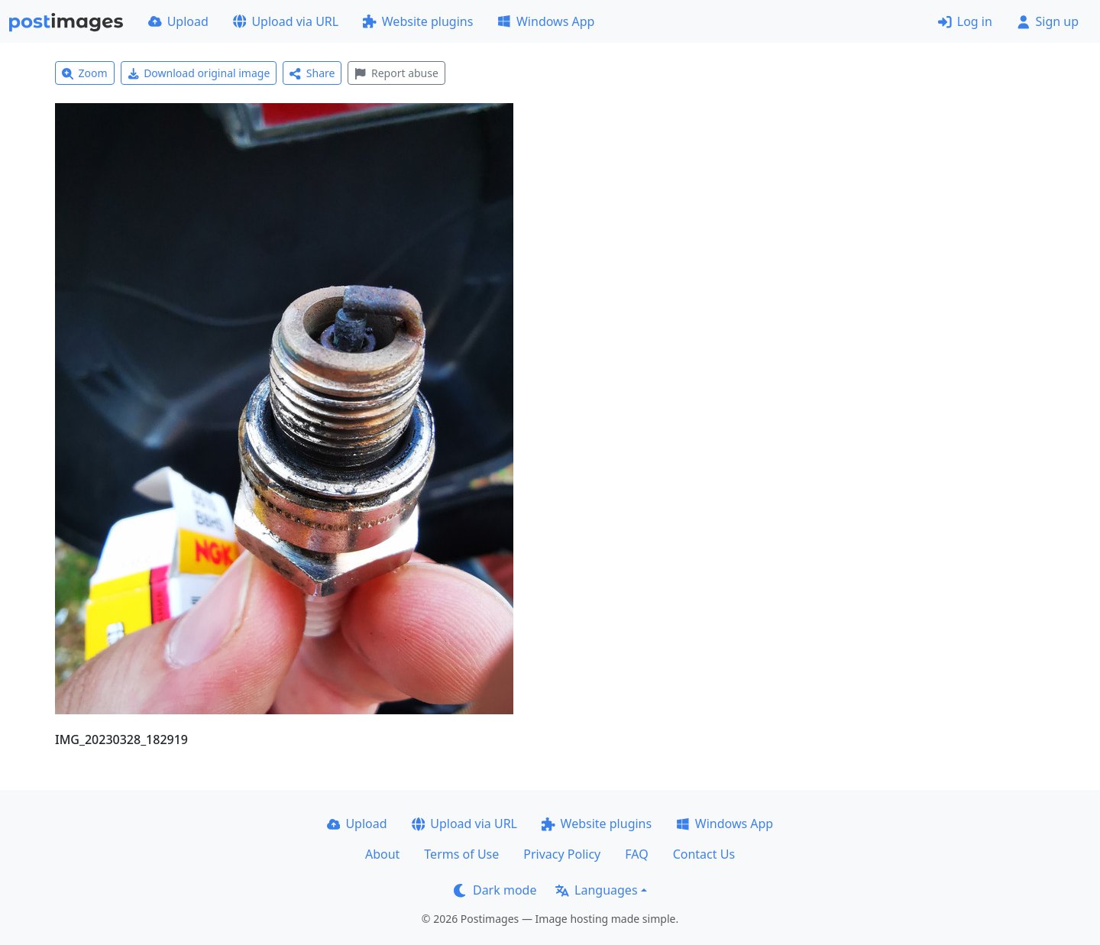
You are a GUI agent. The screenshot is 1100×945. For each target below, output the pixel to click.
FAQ (636, 854)
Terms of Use (461, 854)
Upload (178, 21)
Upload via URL (285, 21)
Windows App (545, 21)
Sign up (1048, 21)
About (382, 854)
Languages (596, 890)
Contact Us (704, 854)
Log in (965, 21)
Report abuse (396, 73)
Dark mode (495, 890)
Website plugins (418, 21)
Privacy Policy (561, 854)
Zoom (85, 73)
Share (312, 73)
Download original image (199, 73)
